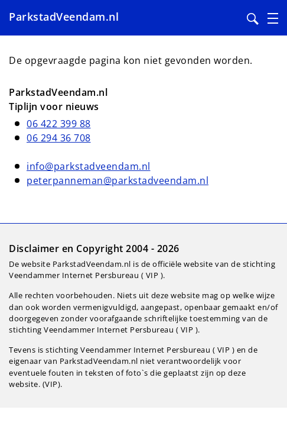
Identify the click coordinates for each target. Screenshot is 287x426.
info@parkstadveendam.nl (89, 166)
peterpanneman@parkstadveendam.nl (117, 180)
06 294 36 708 (59, 137)
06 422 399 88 (59, 123)
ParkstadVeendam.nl (64, 16)
